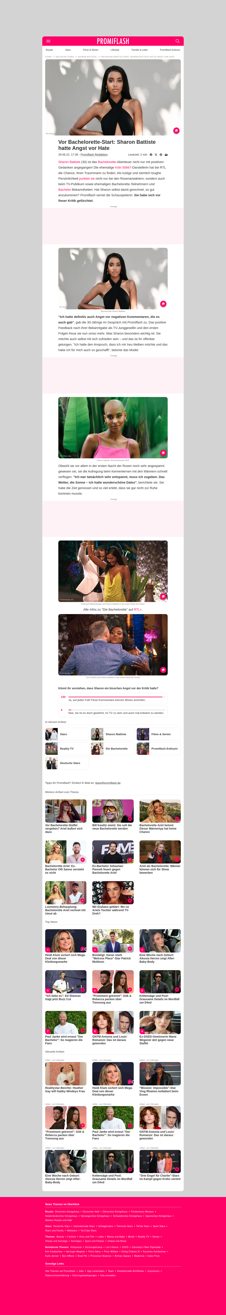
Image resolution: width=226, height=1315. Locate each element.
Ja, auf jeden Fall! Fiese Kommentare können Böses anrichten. (107, 699)
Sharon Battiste (69, 162)
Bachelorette (107, 162)
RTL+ (138, 609)
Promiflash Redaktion (94, 154)
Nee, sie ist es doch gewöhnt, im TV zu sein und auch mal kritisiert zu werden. (116, 712)
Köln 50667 (123, 167)
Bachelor (64, 189)
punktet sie (87, 178)
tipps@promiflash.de (108, 782)
